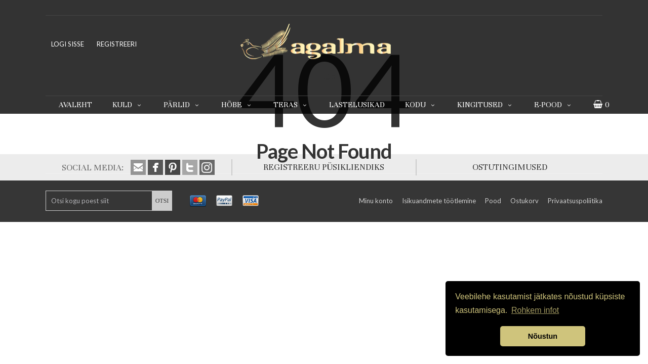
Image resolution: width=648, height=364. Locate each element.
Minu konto (376, 201)
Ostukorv (524, 201)
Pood (493, 201)
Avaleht (75, 104)
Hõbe (237, 104)
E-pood (553, 104)
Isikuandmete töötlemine (439, 201)
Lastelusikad (357, 104)
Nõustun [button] (542, 336)
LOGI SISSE (67, 44)
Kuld (127, 104)
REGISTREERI (117, 44)
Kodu (421, 104)
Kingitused (485, 104)
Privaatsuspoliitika (575, 201)
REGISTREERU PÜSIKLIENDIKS (323, 167)
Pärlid (182, 104)
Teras (291, 104)
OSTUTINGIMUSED (509, 167)
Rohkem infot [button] (535, 310)
